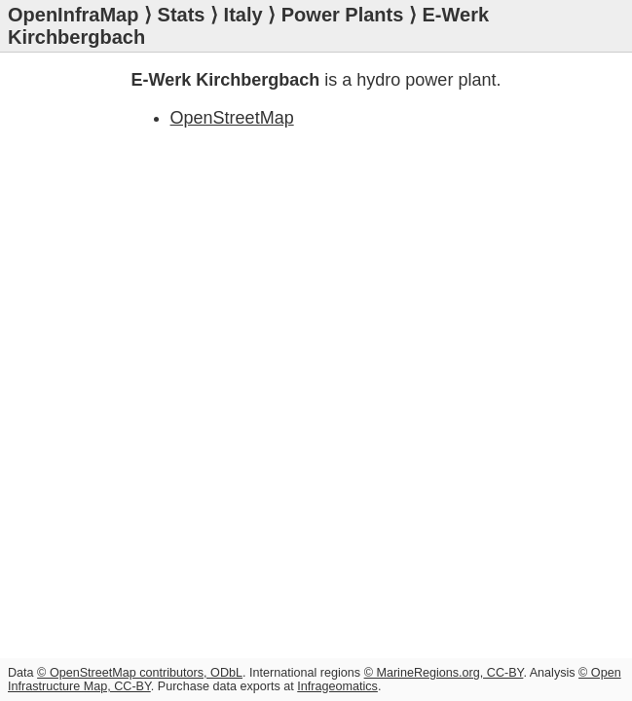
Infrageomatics (337, 686)
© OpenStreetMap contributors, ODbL (139, 673)
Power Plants (342, 14)
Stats (181, 14)
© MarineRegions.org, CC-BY (444, 673)
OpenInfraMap (73, 14)
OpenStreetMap (232, 118)
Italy (243, 14)
